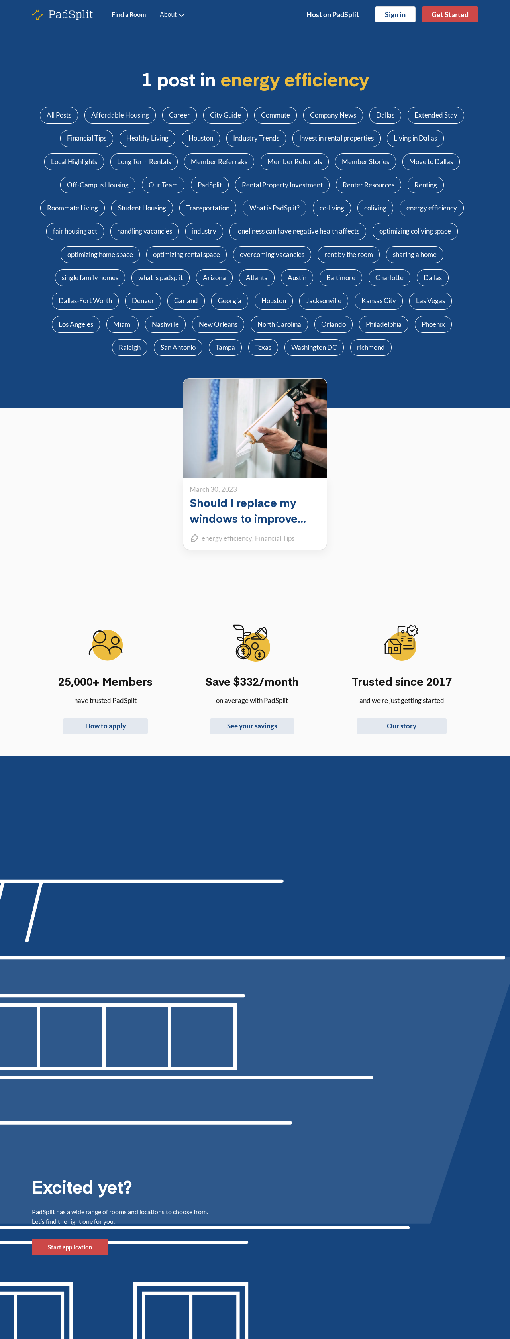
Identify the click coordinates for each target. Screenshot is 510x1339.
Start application (70, 1247)
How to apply (105, 726)
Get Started (450, 14)
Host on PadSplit (332, 14)
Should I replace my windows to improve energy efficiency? (244, 518)
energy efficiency (227, 538)
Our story (401, 726)
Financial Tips (274, 538)
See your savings (252, 726)
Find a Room (129, 14)
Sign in (395, 14)
